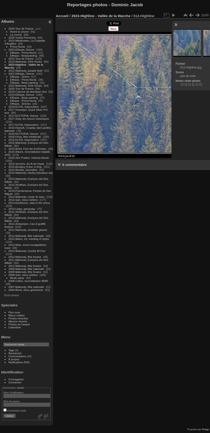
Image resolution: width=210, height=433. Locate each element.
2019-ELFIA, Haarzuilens (24, 106)
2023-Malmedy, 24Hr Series (25, 61)
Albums (7, 21)
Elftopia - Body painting (24, 82)
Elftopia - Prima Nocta (23, 52)
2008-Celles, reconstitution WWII (28, 280)
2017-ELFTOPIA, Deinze (24, 115)
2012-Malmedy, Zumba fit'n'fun (27, 250)
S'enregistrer (16, 379)
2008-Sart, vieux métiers (23, 274)
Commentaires (17, 356)
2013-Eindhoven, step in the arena (29, 202)
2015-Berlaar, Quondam (23, 169)
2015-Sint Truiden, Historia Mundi (29, 157)
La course (16, 34)
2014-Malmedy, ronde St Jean (27, 196)
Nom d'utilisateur (13, 392)
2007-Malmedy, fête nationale (26, 286)
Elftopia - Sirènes (20, 103)
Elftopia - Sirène (20, 76)
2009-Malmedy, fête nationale (26, 268)
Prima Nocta (17, 46)
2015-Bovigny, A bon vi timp (25, 166)
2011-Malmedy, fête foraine (25, 265)
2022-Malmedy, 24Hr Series (25, 85)
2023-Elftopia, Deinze (22, 49)
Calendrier (15, 327)
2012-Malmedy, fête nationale (26, 235)
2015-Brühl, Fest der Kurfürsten (28, 148)
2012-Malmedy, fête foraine (25, 256)
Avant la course (19, 31)
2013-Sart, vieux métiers (24, 199)
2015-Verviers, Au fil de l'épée (26, 163)
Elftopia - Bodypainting (23, 55)
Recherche (15, 353)
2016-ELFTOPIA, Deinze (24, 133)
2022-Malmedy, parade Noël (26, 70)
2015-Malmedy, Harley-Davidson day (31, 172)
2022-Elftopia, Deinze (22, 73)
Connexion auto (14, 410)
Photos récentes (18, 318)
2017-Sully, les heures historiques (29, 118)
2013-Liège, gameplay (22, 208)
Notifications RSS (19, 362)
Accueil (62, 16)
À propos (14, 359)
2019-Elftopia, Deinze (22, 94)
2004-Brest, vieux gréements (26, 289)
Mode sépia (17, 277)
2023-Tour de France (21, 58)
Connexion (15, 382)
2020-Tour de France (21, 88)
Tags (11, 350)
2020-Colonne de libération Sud (28, 91)
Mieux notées (17, 315)
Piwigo (205, 429)
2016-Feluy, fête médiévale (25, 136)
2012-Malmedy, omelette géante (28, 229)
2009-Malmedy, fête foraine (25, 271)
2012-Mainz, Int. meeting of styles (29, 238)
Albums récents (18, 321)
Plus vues (14, 312)
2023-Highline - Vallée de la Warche (100, 16)
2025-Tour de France (21, 28)
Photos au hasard (19, 324)
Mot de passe (11, 401)
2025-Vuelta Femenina (22, 37)
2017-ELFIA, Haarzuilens (24, 124)
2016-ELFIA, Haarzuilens (24, 139)
